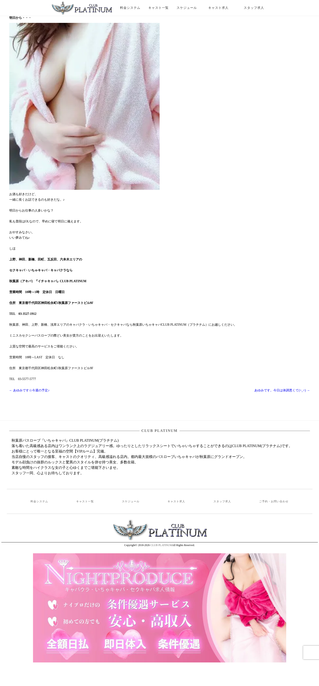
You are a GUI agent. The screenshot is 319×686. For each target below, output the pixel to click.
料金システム (130, 8)
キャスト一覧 (158, 8)
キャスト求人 (221, 8)
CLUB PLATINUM (161, 545)
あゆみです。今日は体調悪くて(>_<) (282, 390)
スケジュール (187, 8)
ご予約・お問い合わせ (273, 501)
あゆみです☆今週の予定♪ (29, 390)
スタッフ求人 (258, 8)
